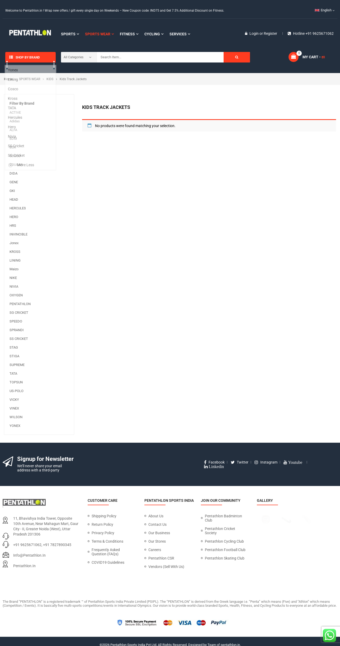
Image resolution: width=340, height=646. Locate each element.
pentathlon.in (24, 566)
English (323, 10)
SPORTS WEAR (29, 79)
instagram (265, 462)
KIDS (49, 79)
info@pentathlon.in (29, 555)
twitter (239, 462)
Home (8, 79)
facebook (214, 462)
